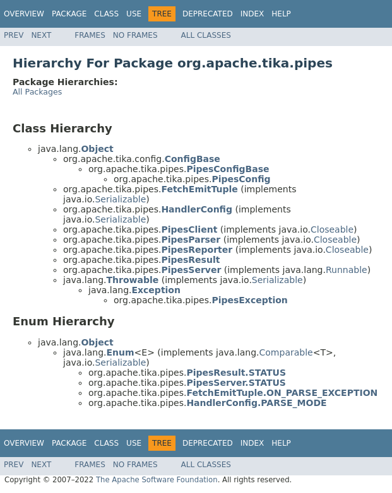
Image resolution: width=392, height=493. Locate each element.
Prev (13, 35)
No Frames (135, 35)
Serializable (120, 199)
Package (69, 13)
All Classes (206, 35)
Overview (24, 13)
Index (252, 13)
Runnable (346, 270)
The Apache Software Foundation (157, 479)
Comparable (286, 352)
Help (281, 13)
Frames (89, 35)
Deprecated (207, 13)
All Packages (37, 91)
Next (41, 35)
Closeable (332, 229)
